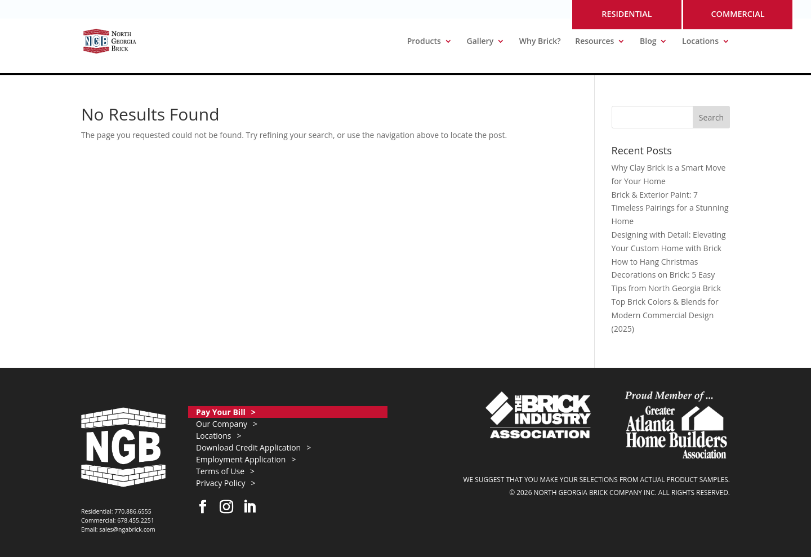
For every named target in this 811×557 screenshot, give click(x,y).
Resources (594, 41)
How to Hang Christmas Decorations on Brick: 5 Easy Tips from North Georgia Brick (666, 275)
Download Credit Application (248, 447)
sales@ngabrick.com (127, 529)
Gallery (479, 41)
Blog (648, 41)
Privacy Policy (220, 483)
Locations (700, 41)
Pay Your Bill (221, 412)
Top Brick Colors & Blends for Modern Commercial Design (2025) (665, 315)
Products (424, 41)
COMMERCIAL (737, 13)
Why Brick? (540, 41)
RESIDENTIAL (626, 13)
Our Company (221, 423)
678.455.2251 (135, 520)
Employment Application (241, 459)
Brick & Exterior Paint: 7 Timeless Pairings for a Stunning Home (670, 208)
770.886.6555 (132, 511)
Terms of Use (220, 471)
